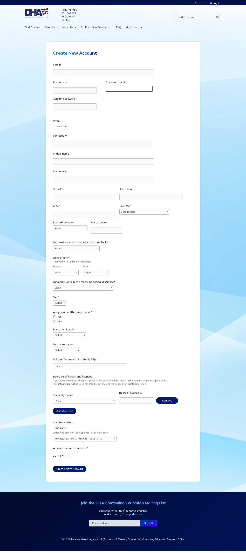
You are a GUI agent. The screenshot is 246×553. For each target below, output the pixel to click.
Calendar (49, 28)
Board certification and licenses (72, 378)
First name (59, 137)
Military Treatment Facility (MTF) (74, 361)
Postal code (98, 224)
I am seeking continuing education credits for (80, 244)
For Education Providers (94, 28)
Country (124, 207)
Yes (60, 322)
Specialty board (63, 396)
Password (59, 84)
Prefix (56, 122)
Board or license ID (130, 394)
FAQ (118, 28)
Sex (55, 298)
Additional (125, 190)
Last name (59, 172)
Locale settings (63, 424)
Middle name (61, 155)
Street (57, 190)
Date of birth (61, 259)
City (55, 207)
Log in (218, 2)
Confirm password (64, 100)
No (60, 318)
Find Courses (32, 28)
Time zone (59, 429)
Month (57, 268)
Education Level (63, 331)
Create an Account (198, 2)
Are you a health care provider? (72, 313)
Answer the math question (70, 449)
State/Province (62, 224)
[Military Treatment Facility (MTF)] (61, 367)
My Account (132, 28)
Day (85, 268)
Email (56, 66)
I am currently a (62, 346)
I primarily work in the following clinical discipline (83, 283)
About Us (67, 28)
